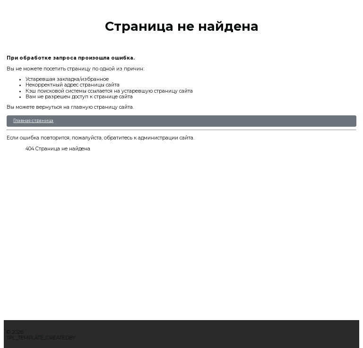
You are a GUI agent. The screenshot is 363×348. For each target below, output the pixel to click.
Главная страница (33, 120)
